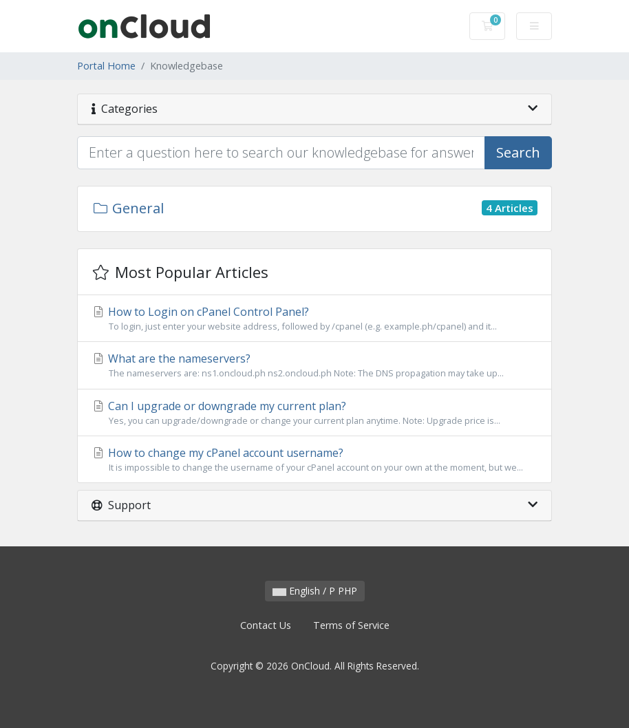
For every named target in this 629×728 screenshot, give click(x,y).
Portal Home (106, 65)
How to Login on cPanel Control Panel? (314, 318)
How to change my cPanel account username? (314, 459)
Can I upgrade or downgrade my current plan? (314, 412)
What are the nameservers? (314, 365)
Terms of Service (351, 625)
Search (518, 152)
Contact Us (265, 625)
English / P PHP (315, 590)
